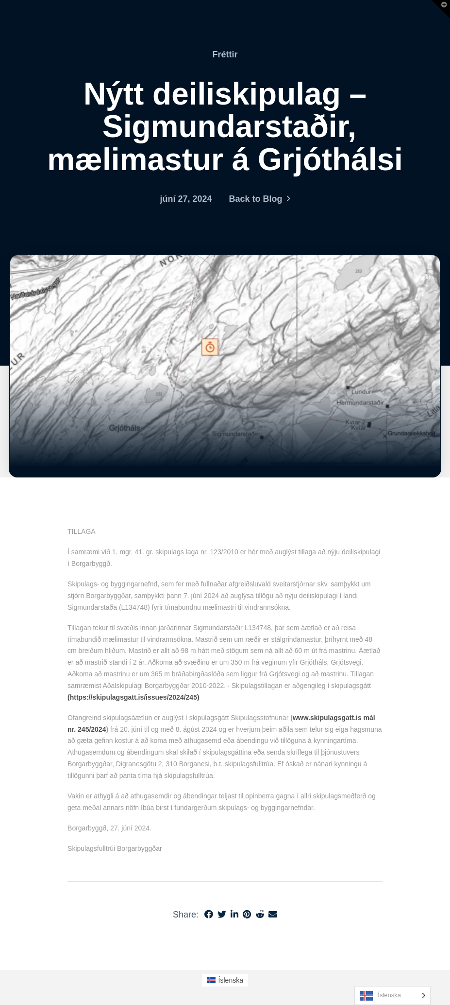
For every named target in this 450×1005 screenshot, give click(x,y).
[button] (441, 9)
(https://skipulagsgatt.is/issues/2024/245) (133, 697)
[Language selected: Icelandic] (392, 995)
